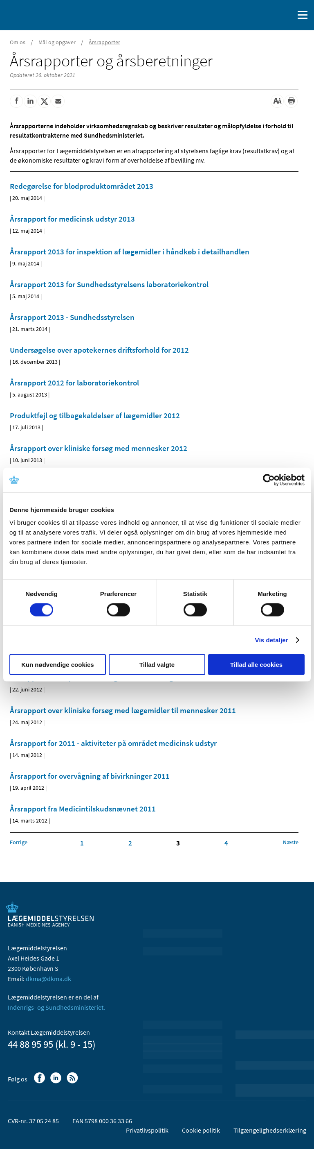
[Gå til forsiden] (41, 14)
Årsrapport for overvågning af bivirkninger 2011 (90, 776)
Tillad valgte (157, 664)
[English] (267, 15)
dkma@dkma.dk (48, 978)
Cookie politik (201, 1130)
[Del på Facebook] (16, 101)
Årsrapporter (104, 42)
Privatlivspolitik (147, 1130)
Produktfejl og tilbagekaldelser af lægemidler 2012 (95, 415)
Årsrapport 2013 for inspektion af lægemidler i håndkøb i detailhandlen (129, 251)
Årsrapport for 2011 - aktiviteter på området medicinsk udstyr (113, 743)
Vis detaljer (271, 639)
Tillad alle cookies (256, 664)
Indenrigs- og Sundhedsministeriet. (56, 1007)
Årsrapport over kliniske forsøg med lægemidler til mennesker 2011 (123, 710)
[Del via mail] (58, 101)
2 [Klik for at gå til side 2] (130, 843)
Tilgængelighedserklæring (269, 1130)
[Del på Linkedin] (30, 101)
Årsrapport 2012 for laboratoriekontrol (74, 383)
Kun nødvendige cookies (57, 664)
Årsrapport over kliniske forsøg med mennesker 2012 (98, 448)
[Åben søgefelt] (286, 15)
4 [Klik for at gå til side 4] (226, 843)
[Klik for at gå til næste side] (290, 842)
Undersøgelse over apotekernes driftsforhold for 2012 (99, 350)
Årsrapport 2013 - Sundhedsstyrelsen (72, 317)
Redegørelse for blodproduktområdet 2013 (81, 186)
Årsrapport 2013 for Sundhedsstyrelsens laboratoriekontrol (109, 284)
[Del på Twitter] (44, 101)
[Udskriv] (291, 101)
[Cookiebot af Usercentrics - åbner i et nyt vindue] (269, 480)
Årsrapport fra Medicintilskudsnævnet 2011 (83, 809)
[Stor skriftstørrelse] (277, 101)
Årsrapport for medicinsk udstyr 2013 (72, 219)
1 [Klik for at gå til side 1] (82, 843)
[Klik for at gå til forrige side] (18, 842)
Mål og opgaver (57, 42)
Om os (17, 42)
